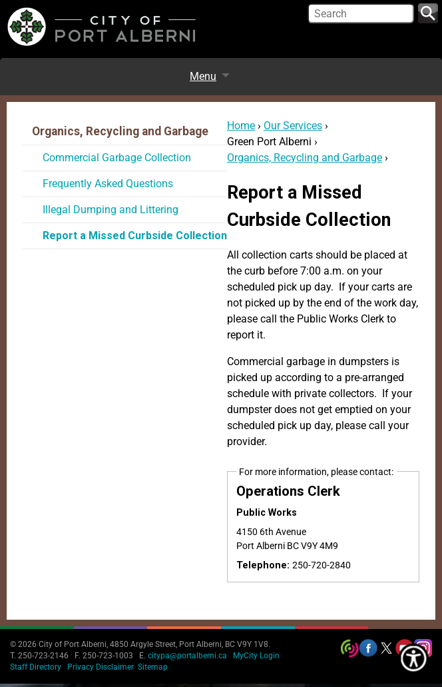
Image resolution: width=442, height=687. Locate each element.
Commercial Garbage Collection (117, 157)
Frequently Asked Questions (108, 183)
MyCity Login (256, 655)
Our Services (293, 125)
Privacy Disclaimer (100, 667)
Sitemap (153, 667)
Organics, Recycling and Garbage (304, 157)
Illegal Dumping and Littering (110, 209)
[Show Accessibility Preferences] (414, 659)
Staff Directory (35, 667)
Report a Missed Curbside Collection (135, 235)
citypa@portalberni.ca (187, 655)
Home (241, 125)
